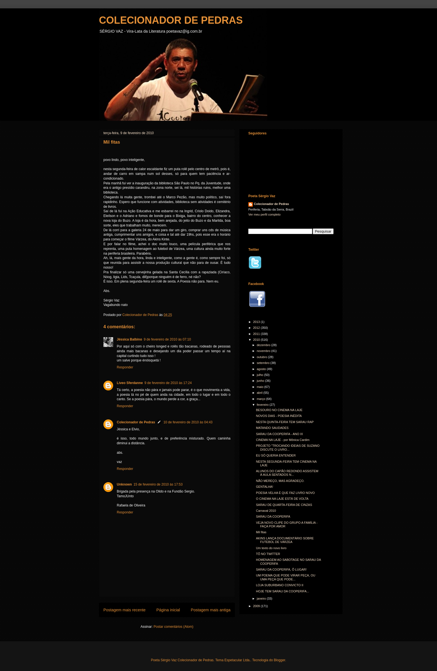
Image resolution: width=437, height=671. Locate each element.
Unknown (124, 484)
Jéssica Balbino (129, 339)
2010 (257, 339)
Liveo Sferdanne (130, 383)
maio (260, 386)
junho (261, 380)
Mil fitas (261, 532)
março (261, 398)
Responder (125, 367)
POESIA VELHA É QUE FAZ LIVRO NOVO (285, 492)
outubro (262, 357)
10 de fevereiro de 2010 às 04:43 (187, 422)
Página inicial (168, 610)
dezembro (264, 345)
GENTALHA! (264, 486)
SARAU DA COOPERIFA (273, 516)
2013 (257, 322)
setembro (263, 363)
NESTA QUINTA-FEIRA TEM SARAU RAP (285, 422)
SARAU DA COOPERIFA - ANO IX (279, 434)
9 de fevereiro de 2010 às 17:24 (167, 383)
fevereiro (263, 404)
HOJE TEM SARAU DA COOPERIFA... (282, 591)
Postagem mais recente (124, 610)
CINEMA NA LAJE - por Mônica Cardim (282, 439)
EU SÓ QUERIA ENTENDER (275, 455)
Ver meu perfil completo (264, 214)
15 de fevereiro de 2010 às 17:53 (158, 484)
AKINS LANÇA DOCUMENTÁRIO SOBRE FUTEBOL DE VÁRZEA (285, 540)
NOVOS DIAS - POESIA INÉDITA (279, 415)
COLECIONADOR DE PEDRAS (171, 20)
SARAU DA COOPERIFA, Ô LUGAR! (281, 569)
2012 (257, 327)
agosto (262, 369)
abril (260, 392)
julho (260, 374)
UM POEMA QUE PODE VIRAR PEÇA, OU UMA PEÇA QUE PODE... (285, 577)
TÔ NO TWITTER (268, 554)
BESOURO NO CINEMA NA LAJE (279, 410)
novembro (264, 351)
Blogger (279, 660)
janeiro (262, 598)
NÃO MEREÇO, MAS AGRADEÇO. (280, 480)
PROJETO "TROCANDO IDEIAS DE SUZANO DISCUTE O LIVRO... (287, 447)
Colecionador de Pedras (136, 422)
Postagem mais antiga (210, 610)
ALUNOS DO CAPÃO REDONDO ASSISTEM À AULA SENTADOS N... (287, 472)
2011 (257, 334)
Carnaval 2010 (266, 510)
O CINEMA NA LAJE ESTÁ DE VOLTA (282, 498)
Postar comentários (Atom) (173, 627)
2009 (257, 606)
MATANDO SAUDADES (272, 427)
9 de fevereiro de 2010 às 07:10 (167, 339)
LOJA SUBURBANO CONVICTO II (279, 585)
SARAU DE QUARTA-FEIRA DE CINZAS (284, 504)
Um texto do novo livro (271, 548)
